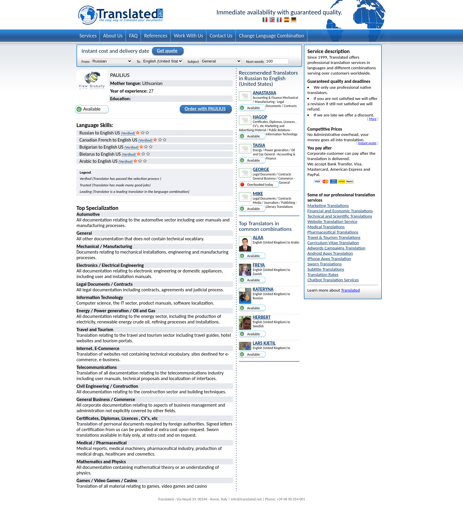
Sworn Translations (324, 264)
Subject (193, 61)
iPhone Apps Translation (329, 258)
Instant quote (367, 143)
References (155, 35)
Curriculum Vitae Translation (333, 242)
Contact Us (221, 35)
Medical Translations (326, 226)
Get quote (166, 51)
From (85, 61)
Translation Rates (322, 274)
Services (88, 35)
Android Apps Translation (330, 253)
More (372, 119)
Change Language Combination (271, 35)
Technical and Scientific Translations (339, 216)
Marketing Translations (328, 205)
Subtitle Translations (325, 269)
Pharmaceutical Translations (332, 232)
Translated (350, 290)
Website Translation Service (332, 221)
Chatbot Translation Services (333, 279)
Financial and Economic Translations (340, 210)
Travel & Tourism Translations (333, 237)
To (138, 61)
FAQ (133, 35)
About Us (113, 35)
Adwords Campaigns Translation (336, 248)
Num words (255, 61)
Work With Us (188, 35)
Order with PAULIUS (204, 110)
